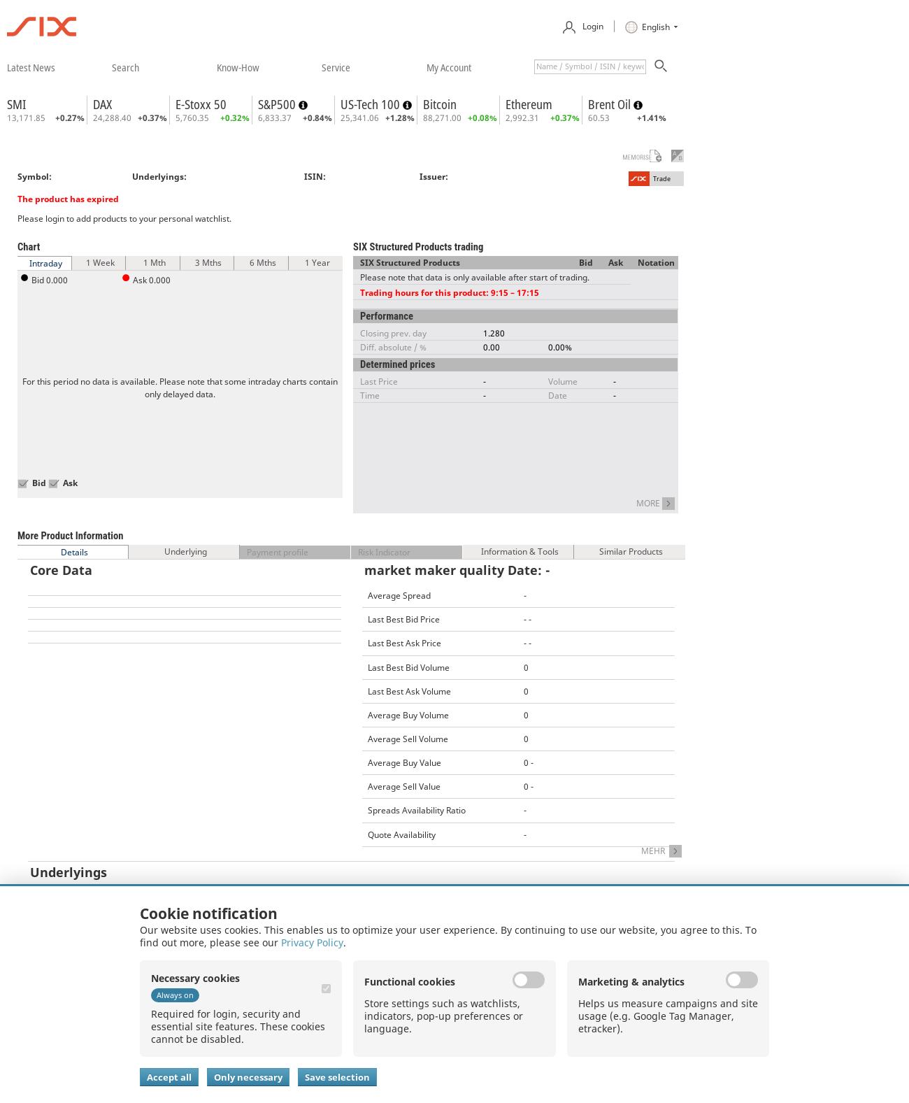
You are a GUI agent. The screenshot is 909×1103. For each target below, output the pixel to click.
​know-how (238, 67)
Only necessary (248, 1077)
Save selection (337, 1077)
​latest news (31, 67)
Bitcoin (440, 104)
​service (336, 67)
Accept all (169, 1077)
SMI (16, 104)
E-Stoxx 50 (201, 104)
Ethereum (529, 104)
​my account (449, 67)
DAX (102, 104)
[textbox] (590, 66)
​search (125, 67)
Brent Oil (611, 104)
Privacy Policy (312, 942)
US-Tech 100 (372, 104)
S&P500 (278, 104)
